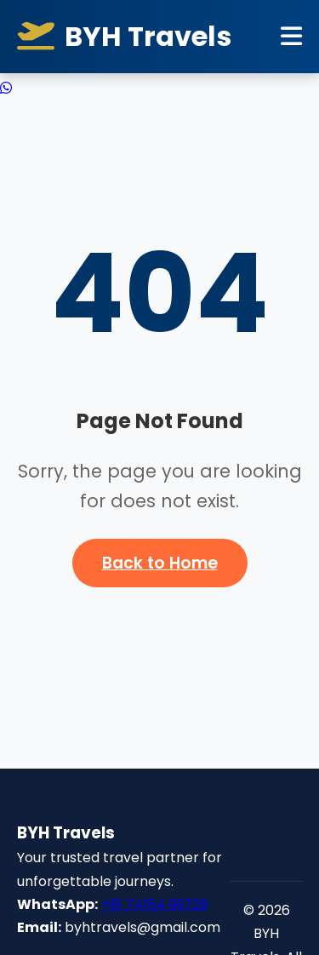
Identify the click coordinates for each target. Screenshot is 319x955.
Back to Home (160, 563)
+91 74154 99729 (154, 904)
